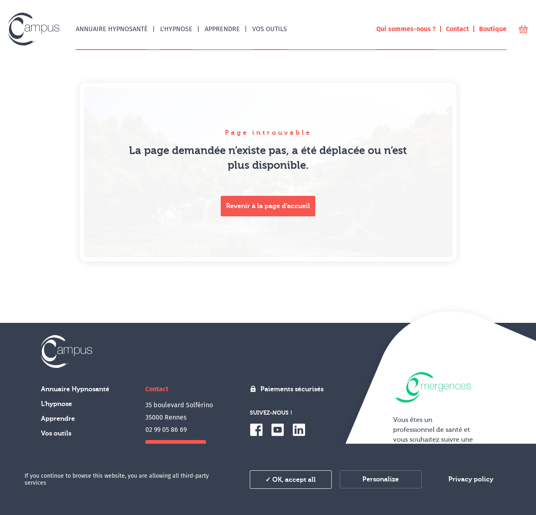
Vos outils (56, 433)
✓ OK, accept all (290, 479)
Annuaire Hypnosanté (75, 389)
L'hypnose (56, 404)
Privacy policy (470, 479)
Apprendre (58, 418)
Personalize (380, 479)
